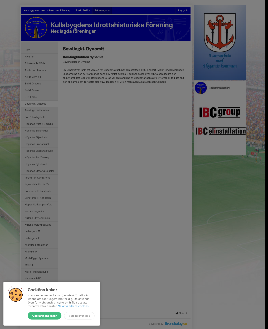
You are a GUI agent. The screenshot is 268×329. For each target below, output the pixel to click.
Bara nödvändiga (79, 315)
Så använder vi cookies (73, 306)
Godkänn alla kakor (44, 315)
